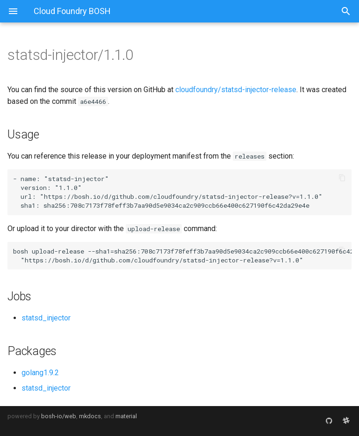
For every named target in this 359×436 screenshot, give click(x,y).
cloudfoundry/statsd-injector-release (235, 89)
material (126, 416)
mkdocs (90, 416)
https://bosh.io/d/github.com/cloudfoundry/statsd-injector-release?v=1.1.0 (181, 196)
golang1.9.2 (40, 372)
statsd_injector (46, 317)
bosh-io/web (58, 416)
